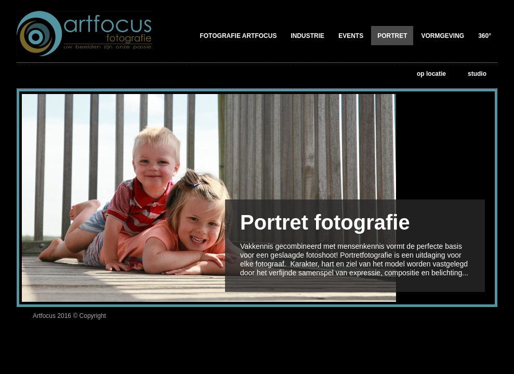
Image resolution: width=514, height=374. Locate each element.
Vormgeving (442, 35)
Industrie (307, 35)
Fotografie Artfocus (238, 35)
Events (350, 35)
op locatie (431, 73)
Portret (392, 35)
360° (484, 35)
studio (477, 73)
